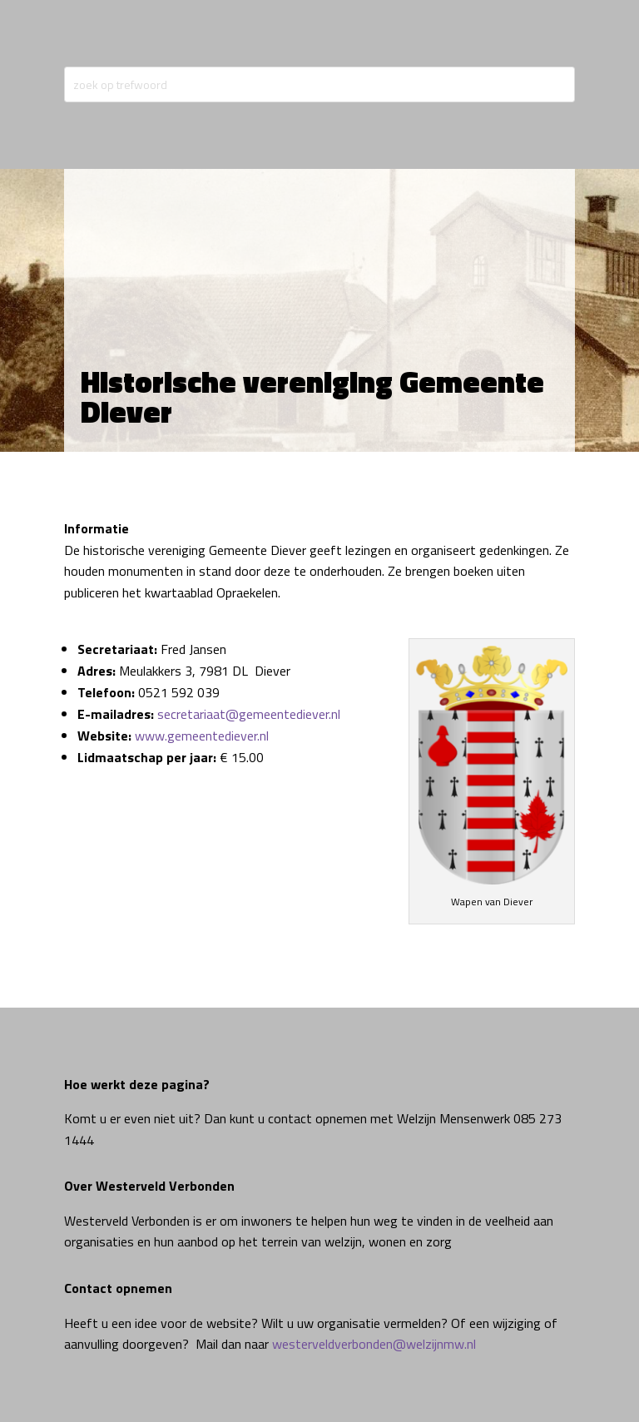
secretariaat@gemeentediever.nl (248, 714)
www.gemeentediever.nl (202, 736)
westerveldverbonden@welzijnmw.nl (374, 1344)
